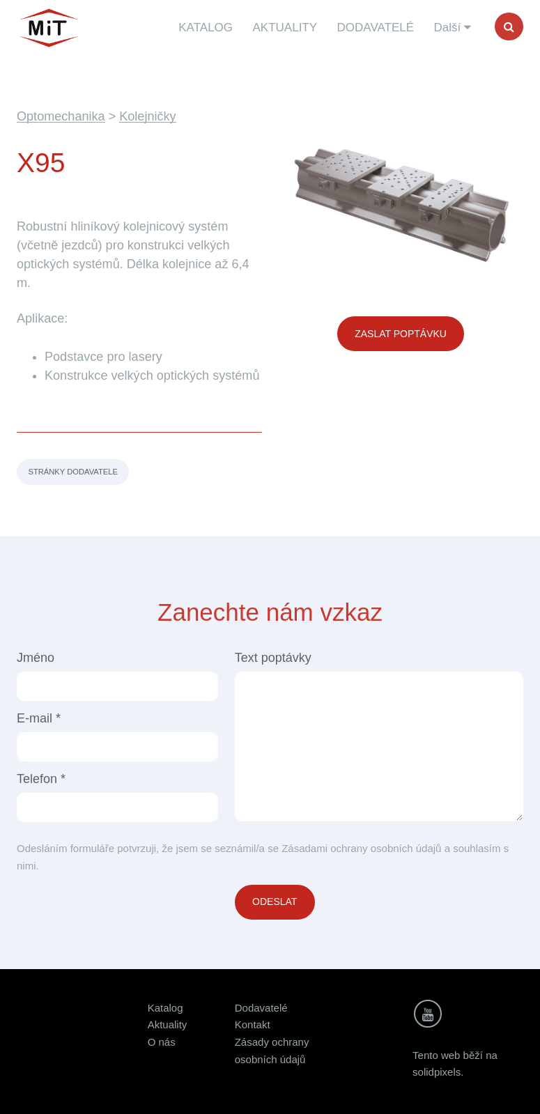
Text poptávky (273, 658)
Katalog (165, 1008)
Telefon (41, 779)
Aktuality (167, 1024)
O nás (162, 1042)
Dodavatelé (261, 1008)
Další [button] (452, 27)
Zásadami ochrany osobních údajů (361, 848)
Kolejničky (147, 116)
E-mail (39, 718)
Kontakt (252, 1024)
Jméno (35, 658)
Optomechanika (61, 116)
